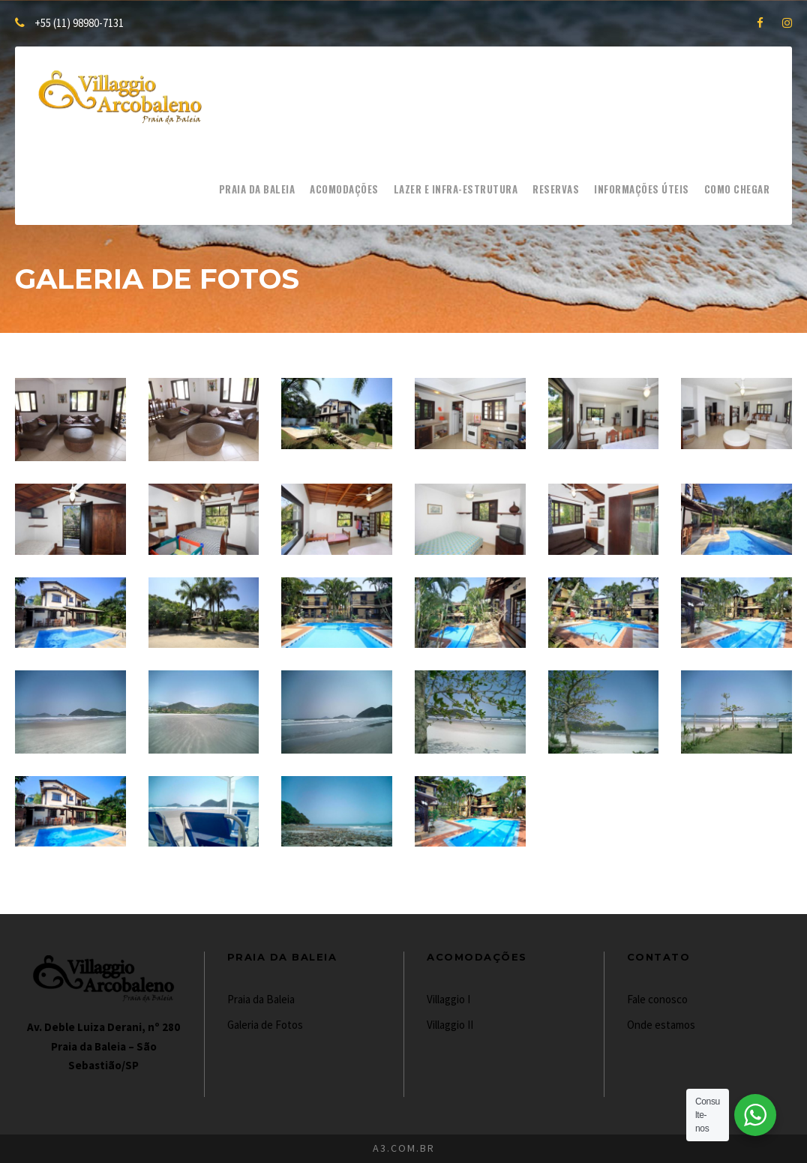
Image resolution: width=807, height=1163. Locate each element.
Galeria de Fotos (265, 1025)
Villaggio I (448, 999)
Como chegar (737, 188)
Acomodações (344, 188)
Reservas (555, 188)
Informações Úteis (641, 188)
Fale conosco (657, 999)
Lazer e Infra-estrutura (456, 188)
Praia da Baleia (257, 188)
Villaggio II (450, 1025)
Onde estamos (661, 1025)
